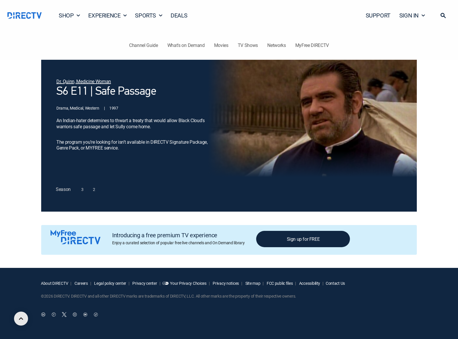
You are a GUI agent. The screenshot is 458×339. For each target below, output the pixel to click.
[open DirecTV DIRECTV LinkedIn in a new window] (43, 314)
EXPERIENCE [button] (107, 15)
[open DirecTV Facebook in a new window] (53, 314)
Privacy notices (225, 283)
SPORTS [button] (149, 15)
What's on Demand (186, 45)
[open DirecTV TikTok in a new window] (95, 314)
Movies (221, 45)
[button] (443, 15)
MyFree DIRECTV (312, 45)
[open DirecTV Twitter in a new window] (64, 314)
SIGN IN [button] (412, 15)
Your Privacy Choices (188, 283)
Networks (276, 45)
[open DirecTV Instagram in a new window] (74, 314)
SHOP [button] (70, 15)
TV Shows (248, 45)
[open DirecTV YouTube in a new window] (85, 314)
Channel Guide (143, 45)
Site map (252, 283)
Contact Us (335, 283)
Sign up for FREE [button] (303, 239)
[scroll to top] (21, 318)
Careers (81, 283)
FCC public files (279, 283)
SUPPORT (378, 15)
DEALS (179, 15)
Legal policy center (109, 283)
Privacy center (144, 283)
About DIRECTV (54, 283)
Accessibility (309, 283)
